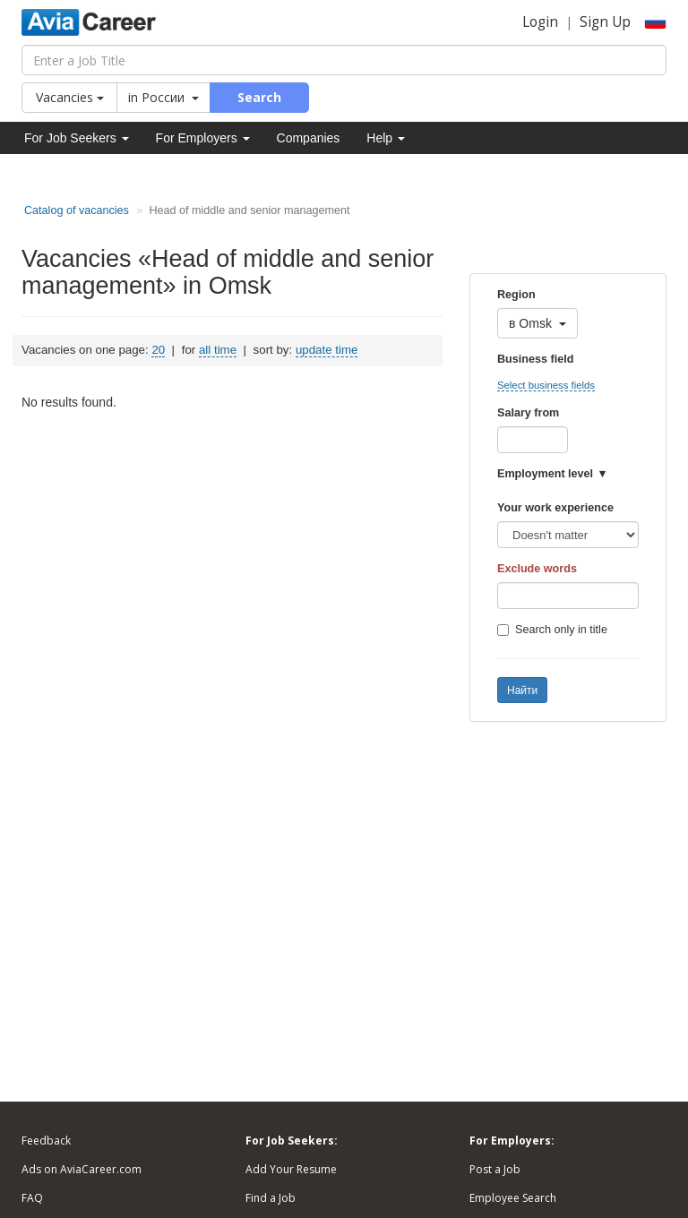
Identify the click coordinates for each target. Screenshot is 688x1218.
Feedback (46, 1140)
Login (540, 22)
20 (158, 349)
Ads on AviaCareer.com (82, 1169)
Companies (308, 138)
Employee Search (512, 1197)
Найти (522, 690)
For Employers (203, 138)
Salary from (528, 413)
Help (385, 138)
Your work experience (555, 508)
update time (326, 349)
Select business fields (546, 385)
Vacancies (70, 97)
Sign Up (605, 22)
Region (516, 294)
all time (217, 349)
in (163, 97)
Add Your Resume (291, 1169)
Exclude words (537, 568)
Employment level (545, 473)
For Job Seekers (76, 138)
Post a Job (494, 1169)
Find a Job (270, 1197)
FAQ (32, 1197)
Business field (535, 359)
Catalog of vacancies (76, 210)
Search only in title (552, 629)
